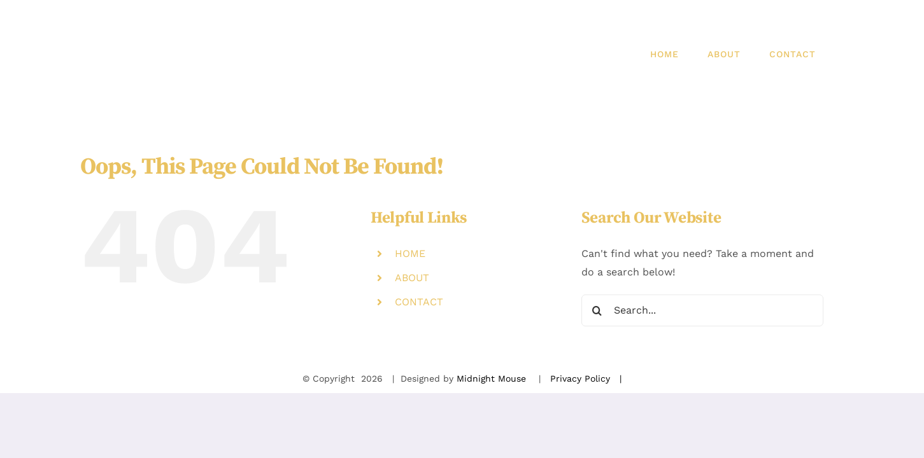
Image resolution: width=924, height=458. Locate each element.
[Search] (597, 310)
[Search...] (702, 310)
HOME (410, 253)
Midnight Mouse (493, 378)
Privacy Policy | (586, 378)
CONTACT (419, 302)
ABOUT (412, 278)
